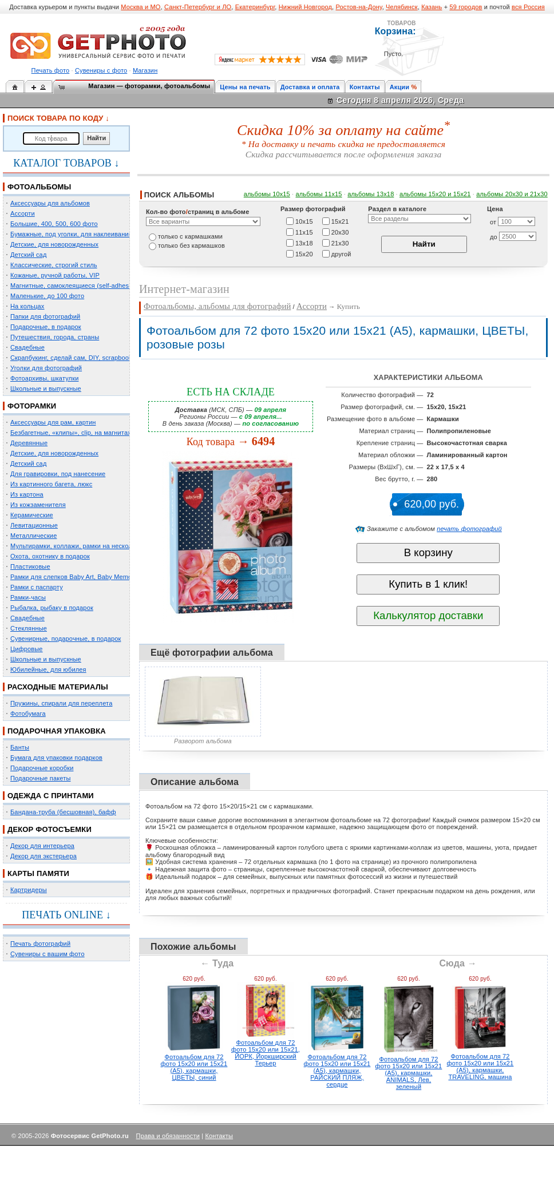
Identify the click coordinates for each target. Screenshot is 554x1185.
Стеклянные (28, 628)
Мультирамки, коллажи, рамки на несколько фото (84, 545)
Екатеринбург (255, 6)
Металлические (33, 535)
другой (341, 253)
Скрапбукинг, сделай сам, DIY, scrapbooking (75, 357)
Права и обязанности (168, 1135)
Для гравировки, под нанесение (57, 473)
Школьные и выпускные (45, 388)
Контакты (365, 87)
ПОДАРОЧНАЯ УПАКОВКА (56, 731)
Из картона (26, 494)
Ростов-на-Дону (359, 6)
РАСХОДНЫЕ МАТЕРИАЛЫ (57, 687)
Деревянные (29, 442)
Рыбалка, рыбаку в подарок (51, 607)
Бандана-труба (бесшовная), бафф (63, 812)
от (493, 222)
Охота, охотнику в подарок (50, 556)
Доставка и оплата (310, 87)
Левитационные (34, 525)
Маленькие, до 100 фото (47, 295)
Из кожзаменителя (38, 504)
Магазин (145, 70)
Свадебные (27, 347)
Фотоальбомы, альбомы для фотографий (217, 306)
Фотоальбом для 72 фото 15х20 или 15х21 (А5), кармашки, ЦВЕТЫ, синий (194, 1067)
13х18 (304, 242)
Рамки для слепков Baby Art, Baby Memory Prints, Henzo (94, 576)
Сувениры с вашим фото (47, 953)
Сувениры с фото (101, 70)
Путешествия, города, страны (54, 337)
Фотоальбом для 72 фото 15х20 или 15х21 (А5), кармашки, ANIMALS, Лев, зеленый (408, 1073)
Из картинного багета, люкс (51, 484)
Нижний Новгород (305, 6)
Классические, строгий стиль (53, 264)
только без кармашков (191, 245)
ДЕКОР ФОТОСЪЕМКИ (49, 829)
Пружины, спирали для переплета (61, 703)
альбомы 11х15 (319, 194)
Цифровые (26, 648)
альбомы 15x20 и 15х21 (435, 194)
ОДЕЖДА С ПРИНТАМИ (50, 795)
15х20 (304, 253)
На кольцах (27, 306)
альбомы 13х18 (370, 194)
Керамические (31, 515)
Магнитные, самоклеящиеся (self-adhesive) (75, 285)
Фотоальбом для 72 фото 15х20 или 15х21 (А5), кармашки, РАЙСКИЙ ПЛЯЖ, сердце (337, 1070)
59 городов (465, 6)
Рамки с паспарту (36, 587)
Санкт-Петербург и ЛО (197, 6)
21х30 (340, 242)
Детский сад (28, 254)
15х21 (340, 220)
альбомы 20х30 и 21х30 (512, 194)
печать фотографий (469, 528)
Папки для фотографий (45, 316)
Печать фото (50, 70)
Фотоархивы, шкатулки (44, 378)
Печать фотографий (40, 943)
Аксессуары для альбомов (50, 203)
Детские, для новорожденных (54, 244)
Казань (431, 6)
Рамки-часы (28, 597)
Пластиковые (30, 566)
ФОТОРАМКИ (31, 406)
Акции (400, 87)
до (493, 236)
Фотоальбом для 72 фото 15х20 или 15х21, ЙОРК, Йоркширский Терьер (265, 1053)
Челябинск (402, 6)
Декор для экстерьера (43, 856)
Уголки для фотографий (46, 367)
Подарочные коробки (41, 767)
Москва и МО (140, 6)
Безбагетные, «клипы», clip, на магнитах (70, 432)
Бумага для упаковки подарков (56, 757)
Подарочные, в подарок (45, 326)
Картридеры (28, 889)
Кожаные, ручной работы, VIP (55, 275)
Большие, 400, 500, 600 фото (54, 223)
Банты (19, 747)
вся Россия (528, 6)
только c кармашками (190, 236)
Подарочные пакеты (40, 778)
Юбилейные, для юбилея (48, 669)
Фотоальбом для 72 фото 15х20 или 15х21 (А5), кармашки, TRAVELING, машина (480, 1066)
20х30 (340, 231)
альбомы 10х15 (267, 194)
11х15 (304, 231)
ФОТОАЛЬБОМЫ (39, 187)
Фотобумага (28, 713)
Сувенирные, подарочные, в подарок (65, 638)
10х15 (304, 220)
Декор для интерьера (42, 845)
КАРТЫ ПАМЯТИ (38, 873)
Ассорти (22, 213)
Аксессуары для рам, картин (53, 422)
